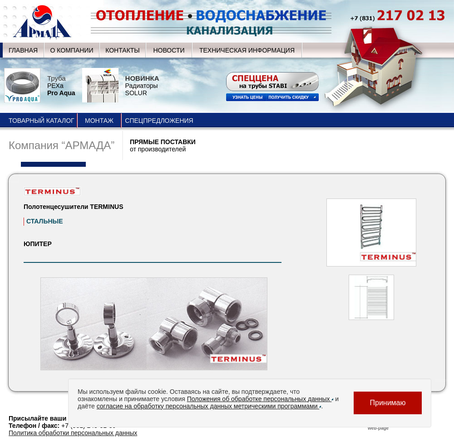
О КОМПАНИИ (72, 50)
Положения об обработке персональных (260, 398)
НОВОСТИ (168, 50)
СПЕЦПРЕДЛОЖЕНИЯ (159, 120)
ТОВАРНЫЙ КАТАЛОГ (41, 120)
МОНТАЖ (99, 120)
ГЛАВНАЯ (23, 50)
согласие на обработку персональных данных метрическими (209, 406)
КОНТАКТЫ (122, 50)
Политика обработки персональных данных (73, 432)
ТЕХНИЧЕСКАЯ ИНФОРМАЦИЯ (247, 50)
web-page (378, 428)
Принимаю (387, 403)
